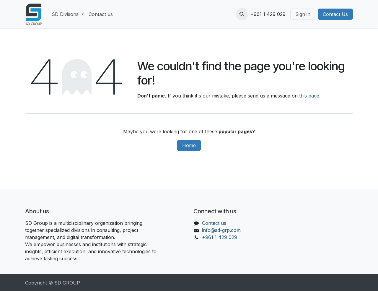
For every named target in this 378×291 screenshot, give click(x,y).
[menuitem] (67, 14)
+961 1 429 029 (219, 237)
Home (189, 145)
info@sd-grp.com (221, 230)
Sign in (302, 14)
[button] (242, 14)
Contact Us (335, 14)
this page (309, 96)
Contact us (214, 223)
